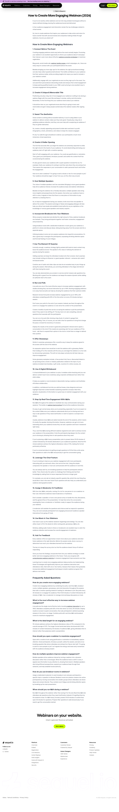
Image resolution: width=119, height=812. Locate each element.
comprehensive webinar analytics (43, 571)
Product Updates (94, 762)
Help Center (92, 764)
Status (4, 809)
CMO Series (63, 766)
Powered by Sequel (66, 759)
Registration (35, 762)
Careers (91, 767)
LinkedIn (5, 761)
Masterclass (64, 768)
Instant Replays (36, 767)
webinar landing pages (58, 67)
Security (34, 777)
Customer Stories (65, 757)
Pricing (91, 757)
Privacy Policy (24, 809)
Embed (34, 759)
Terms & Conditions (13, 809)
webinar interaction (74, 618)
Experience (63, 771)
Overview (34, 757)
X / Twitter (6, 764)
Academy (92, 759)
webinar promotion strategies (73, 60)
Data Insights (35, 770)
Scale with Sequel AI (37, 772)
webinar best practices (58, 413)
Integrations (35, 775)
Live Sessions (36, 764)
